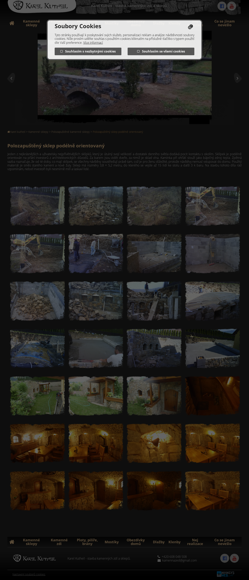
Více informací (93, 42)
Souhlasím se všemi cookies (161, 51)
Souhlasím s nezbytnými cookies (88, 51)
